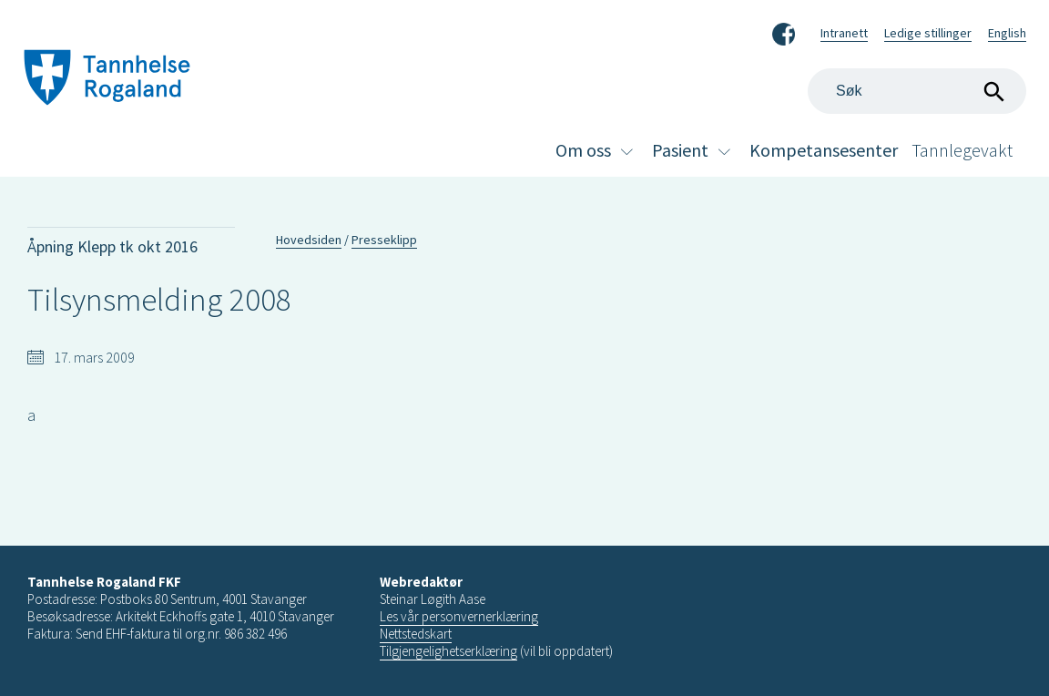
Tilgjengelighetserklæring (448, 651)
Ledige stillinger (928, 33)
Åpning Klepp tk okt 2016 (112, 246)
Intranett (844, 33)
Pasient (680, 149)
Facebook (783, 31)
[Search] (917, 91)
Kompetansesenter (823, 149)
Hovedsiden (308, 239)
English (1007, 33)
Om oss (583, 149)
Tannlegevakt (962, 149)
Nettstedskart (416, 633)
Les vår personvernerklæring (459, 616)
